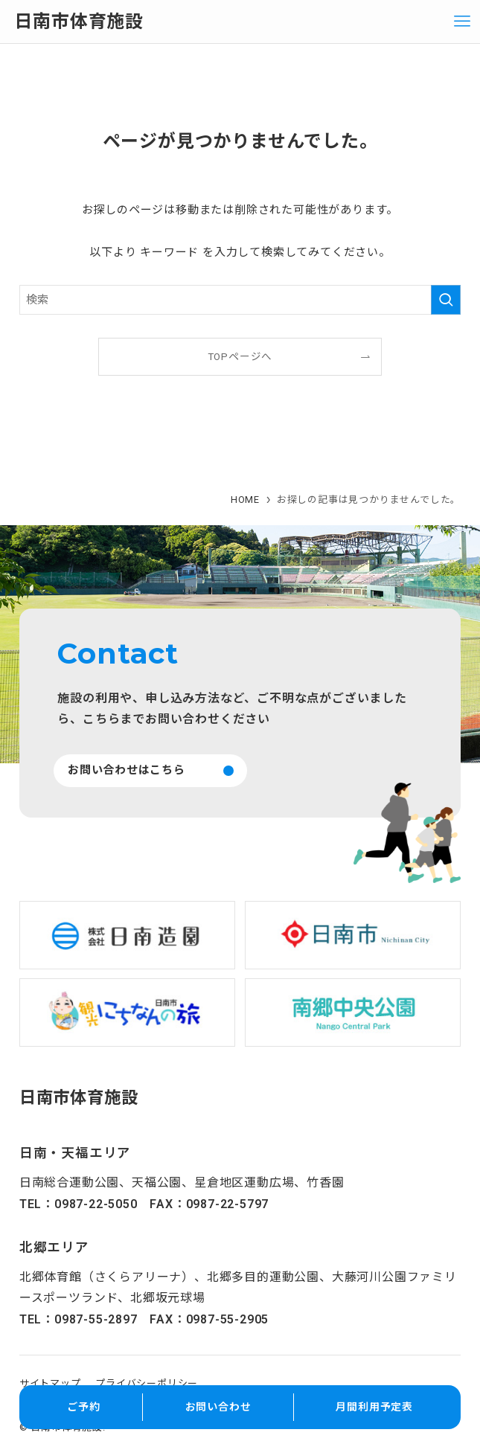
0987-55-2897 (96, 1319)
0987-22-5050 (96, 1204)
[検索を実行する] (446, 300)
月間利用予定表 (374, 1407)
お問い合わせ (218, 1407)
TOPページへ (240, 356)
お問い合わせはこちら (126, 770)
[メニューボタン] (462, 21)
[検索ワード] (240, 300)
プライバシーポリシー (146, 1383)
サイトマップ (50, 1383)
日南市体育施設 (79, 22)
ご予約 (83, 1407)
